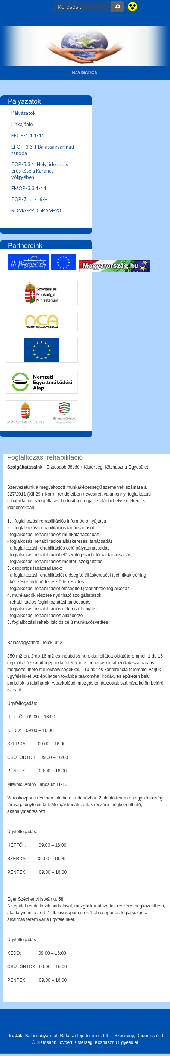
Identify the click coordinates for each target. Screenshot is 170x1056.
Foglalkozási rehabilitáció (45, 457)
